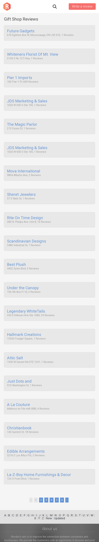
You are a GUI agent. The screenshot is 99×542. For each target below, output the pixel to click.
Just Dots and (19, 353)
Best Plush (16, 245)
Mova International (23, 160)
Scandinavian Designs (26, 224)
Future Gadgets (20, 31)
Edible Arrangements (26, 417)
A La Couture (18, 374)
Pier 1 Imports (19, 74)
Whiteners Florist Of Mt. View (32, 52)
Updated (59, 518)
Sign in (62, 6)
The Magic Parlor (22, 117)
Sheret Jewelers (21, 181)
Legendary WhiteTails (26, 288)
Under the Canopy (23, 267)
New (49, 518)
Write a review (82, 6)
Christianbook (19, 396)
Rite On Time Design (25, 203)
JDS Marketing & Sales (27, 95)
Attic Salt (15, 331)
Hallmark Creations (24, 310)
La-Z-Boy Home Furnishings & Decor (39, 438)
